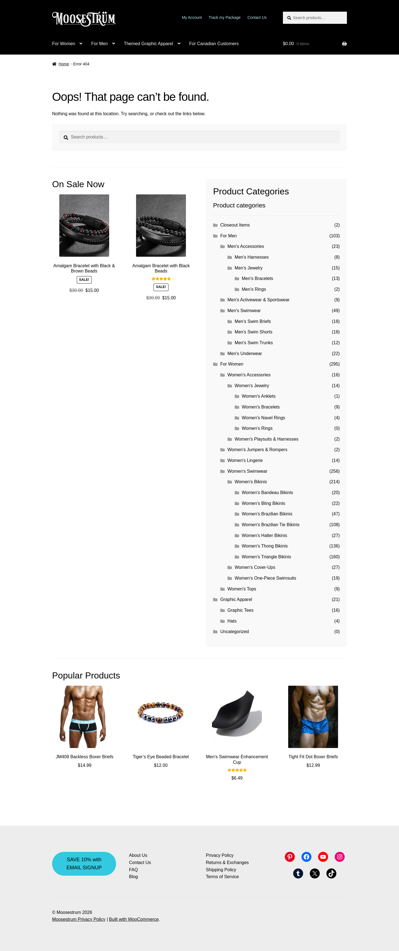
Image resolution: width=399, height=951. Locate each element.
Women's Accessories (249, 374)
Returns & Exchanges (227, 862)
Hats (232, 621)
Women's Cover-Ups (255, 567)
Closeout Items (235, 225)
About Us (138, 855)
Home (64, 64)
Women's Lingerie (245, 460)
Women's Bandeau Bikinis (267, 492)
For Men (99, 43)
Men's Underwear (244, 353)
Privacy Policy (220, 855)
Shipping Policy (221, 869)
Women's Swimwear (247, 471)
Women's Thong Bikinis (265, 546)
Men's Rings (254, 289)
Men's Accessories (245, 246)
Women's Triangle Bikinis (266, 556)
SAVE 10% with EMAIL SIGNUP (84, 863)
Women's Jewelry (252, 385)
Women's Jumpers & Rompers (257, 449)
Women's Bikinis (251, 481)
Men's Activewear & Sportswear (258, 299)
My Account (192, 17)
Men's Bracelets (257, 278)
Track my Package (225, 17)
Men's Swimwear (244, 310)
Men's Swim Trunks (254, 342)
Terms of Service (222, 876)
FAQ (133, 869)
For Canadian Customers (214, 43)
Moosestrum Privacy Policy (78, 919)
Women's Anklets (259, 396)
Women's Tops (241, 589)
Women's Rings (257, 428)
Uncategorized (234, 631)
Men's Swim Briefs (253, 321)
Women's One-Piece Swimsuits (265, 578)
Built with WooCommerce (133, 919)
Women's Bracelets (261, 407)
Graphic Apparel (236, 599)
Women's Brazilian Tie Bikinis (271, 524)
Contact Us (257, 17)
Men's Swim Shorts (253, 332)
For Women (63, 43)
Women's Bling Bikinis (263, 503)
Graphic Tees (240, 610)
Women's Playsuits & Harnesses (266, 439)
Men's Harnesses (252, 257)
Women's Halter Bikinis (264, 535)
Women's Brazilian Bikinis (267, 514)
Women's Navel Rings (263, 417)
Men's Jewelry (249, 268)
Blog (133, 876)
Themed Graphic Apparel (148, 43)
